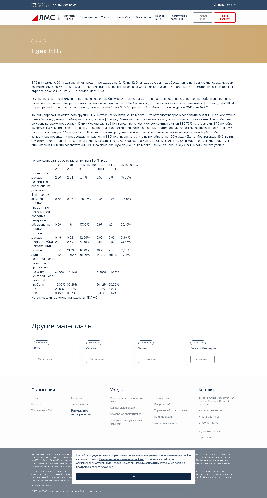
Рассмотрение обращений (179, 17)
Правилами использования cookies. (121, 459)
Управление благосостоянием (171, 410)
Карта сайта (206, 437)
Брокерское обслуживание (125, 414)
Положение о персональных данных (49, 485)
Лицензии (76, 398)
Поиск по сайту (225, 4)
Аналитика (144, 17)
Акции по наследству (166, 423)
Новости (36, 404)
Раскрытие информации (81, 412)
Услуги (107, 17)
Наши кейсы (123, 17)
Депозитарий (162, 398)
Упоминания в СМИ (42, 410)
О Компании (89, 17)
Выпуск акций (162, 404)
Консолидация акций (122, 407)
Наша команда (79, 404)
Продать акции (160, 17)
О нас (34, 398)
